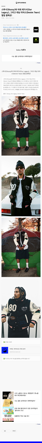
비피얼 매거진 (21, 3)
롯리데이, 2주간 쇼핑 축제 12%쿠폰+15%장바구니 (16, 38)
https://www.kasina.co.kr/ (9, 25)
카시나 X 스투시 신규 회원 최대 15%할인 (14, 27)
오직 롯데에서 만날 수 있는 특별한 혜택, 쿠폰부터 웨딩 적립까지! (16, 41)
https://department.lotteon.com (11, 35)
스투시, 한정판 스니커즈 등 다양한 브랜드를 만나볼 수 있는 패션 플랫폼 (16, 30)
